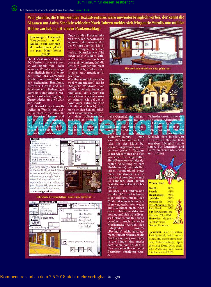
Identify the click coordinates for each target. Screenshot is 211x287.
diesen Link (82, 10)
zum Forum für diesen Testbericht (105, 2)
